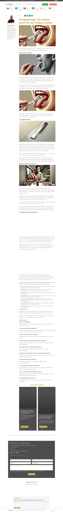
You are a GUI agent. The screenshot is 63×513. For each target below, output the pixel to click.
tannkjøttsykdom (23, 240)
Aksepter (53, 510)
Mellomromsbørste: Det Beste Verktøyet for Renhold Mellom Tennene (22, 9)
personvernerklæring (31, 471)
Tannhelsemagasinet (17, 497)
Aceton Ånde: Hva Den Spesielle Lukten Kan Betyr (45, 10)
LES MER (17, 508)
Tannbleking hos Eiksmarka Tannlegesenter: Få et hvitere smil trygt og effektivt (27, 412)
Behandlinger (19, 4)
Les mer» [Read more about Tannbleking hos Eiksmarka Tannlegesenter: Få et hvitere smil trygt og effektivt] (24, 426)
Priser (23, 4)
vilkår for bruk (38, 471)
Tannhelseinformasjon (29, 4)
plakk (48, 153)
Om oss (35, 4)
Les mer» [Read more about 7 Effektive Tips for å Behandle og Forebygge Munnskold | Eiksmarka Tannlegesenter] (43, 426)
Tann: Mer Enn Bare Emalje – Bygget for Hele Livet (28, 10)
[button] (19, 4)
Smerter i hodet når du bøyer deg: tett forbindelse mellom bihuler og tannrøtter (12, 11)
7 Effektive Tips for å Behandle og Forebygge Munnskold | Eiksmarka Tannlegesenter (46, 417)
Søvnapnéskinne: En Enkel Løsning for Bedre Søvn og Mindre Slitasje (37, 9)
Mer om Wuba (9, 39)
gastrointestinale (33, 246)
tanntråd (46, 290)
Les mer (11, 510)
